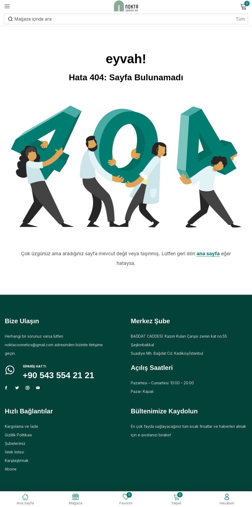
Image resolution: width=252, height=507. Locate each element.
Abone (11, 469)
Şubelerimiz (15, 443)
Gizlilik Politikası (18, 435)
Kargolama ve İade (21, 426)
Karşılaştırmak (17, 460)
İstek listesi (14, 452)
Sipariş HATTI (34, 366)
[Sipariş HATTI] (10, 370)
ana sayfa (208, 253)
